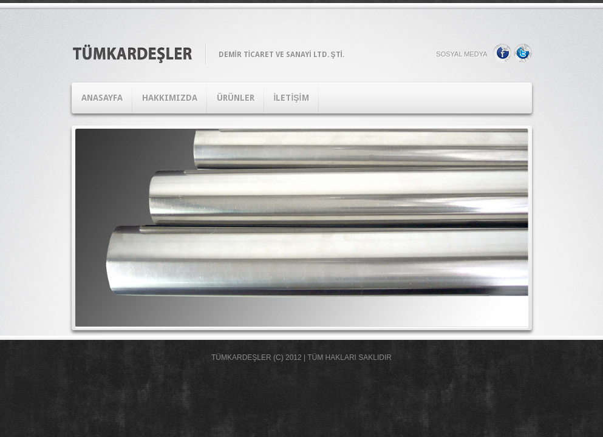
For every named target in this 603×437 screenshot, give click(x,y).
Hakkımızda (169, 98)
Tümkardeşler (241, 357)
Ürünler (235, 98)
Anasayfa (102, 98)
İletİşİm (291, 98)
